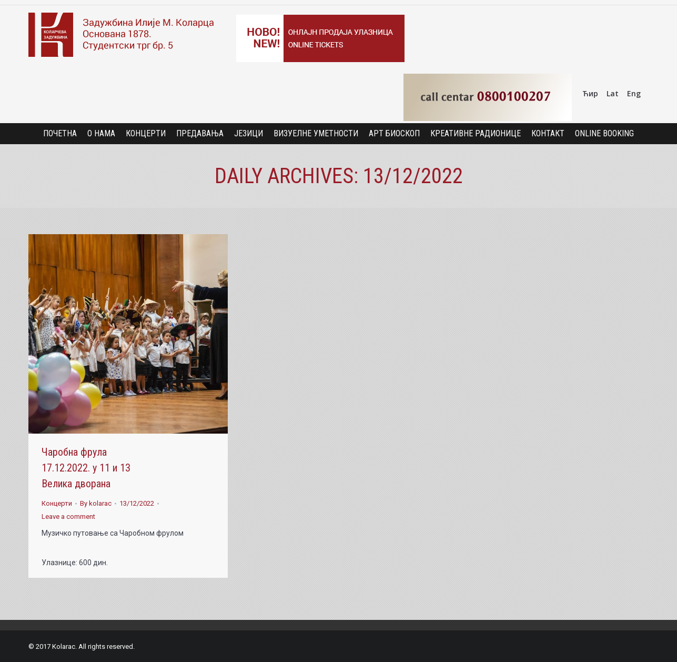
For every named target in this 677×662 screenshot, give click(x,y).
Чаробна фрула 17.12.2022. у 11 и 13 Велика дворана (86, 468)
